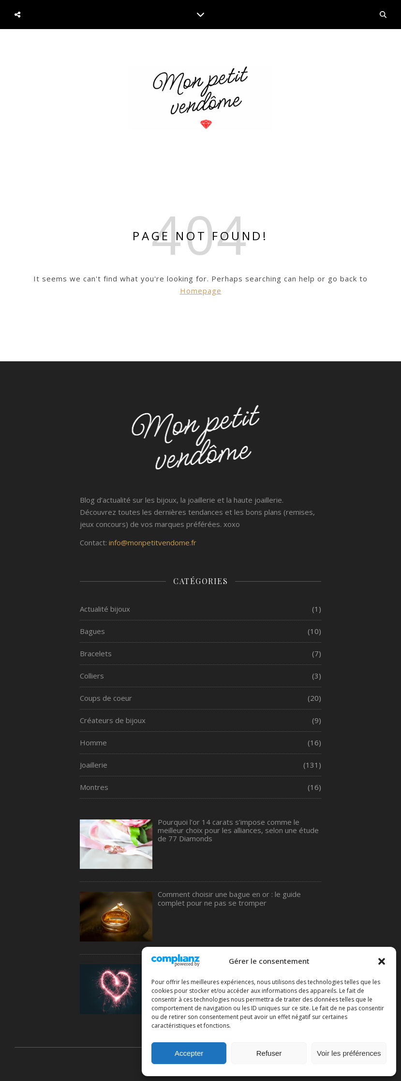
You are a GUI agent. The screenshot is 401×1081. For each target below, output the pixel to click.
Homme (93, 742)
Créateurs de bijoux (113, 720)
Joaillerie (93, 765)
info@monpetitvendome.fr (152, 542)
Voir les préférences (349, 1053)
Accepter (189, 1053)
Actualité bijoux (105, 609)
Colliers (92, 675)
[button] (381, 961)
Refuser (269, 1053)
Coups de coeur (106, 698)
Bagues (92, 631)
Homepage (201, 290)
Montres (94, 787)
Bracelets (96, 653)
